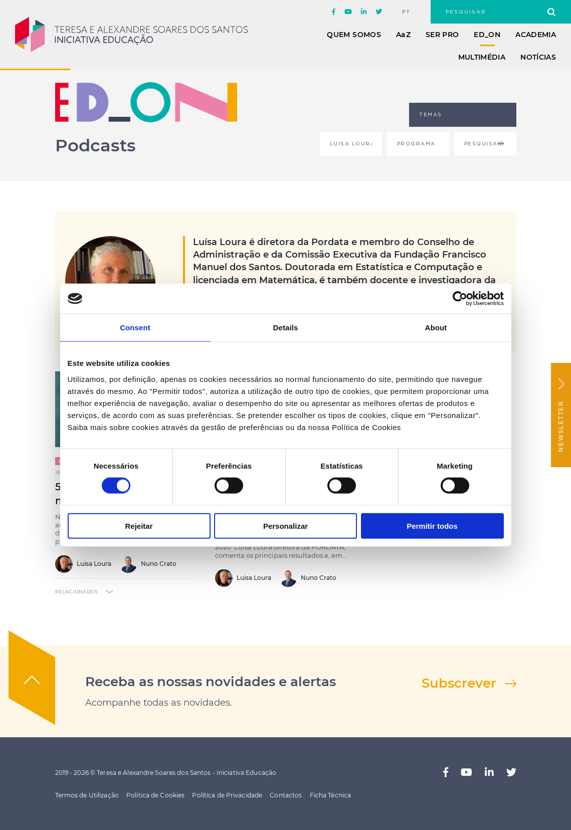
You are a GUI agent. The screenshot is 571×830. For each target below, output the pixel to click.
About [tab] (436, 327)
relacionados (76, 591)
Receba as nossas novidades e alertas (210, 682)
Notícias (538, 57)
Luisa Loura (83, 564)
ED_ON (487, 34)
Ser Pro (442, 34)
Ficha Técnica (330, 795)
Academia (535, 34)
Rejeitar (138, 525)
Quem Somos (354, 34)
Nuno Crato (147, 564)
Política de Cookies (155, 795)
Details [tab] (285, 327)
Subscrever (459, 683)
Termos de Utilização (87, 795)
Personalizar (285, 525)
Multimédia (482, 57)
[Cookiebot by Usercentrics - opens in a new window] (460, 298)
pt (406, 12)
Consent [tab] (135, 327)
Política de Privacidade (227, 795)
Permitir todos (432, 525)
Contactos (286, 795)
